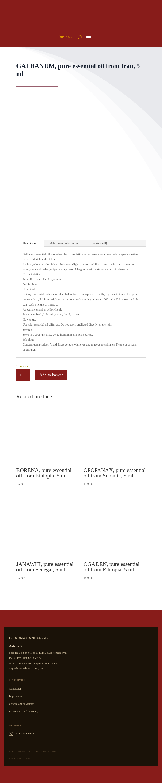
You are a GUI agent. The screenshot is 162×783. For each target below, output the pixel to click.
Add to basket (51, 375)
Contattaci (15, 688)
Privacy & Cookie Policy (23, 711)
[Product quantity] (23, 375)
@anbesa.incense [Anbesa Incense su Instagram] (21, 734)
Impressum (15, 696)
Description (30, 243)
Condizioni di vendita (21, 703)
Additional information (65, 243)
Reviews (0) (99, 243)
